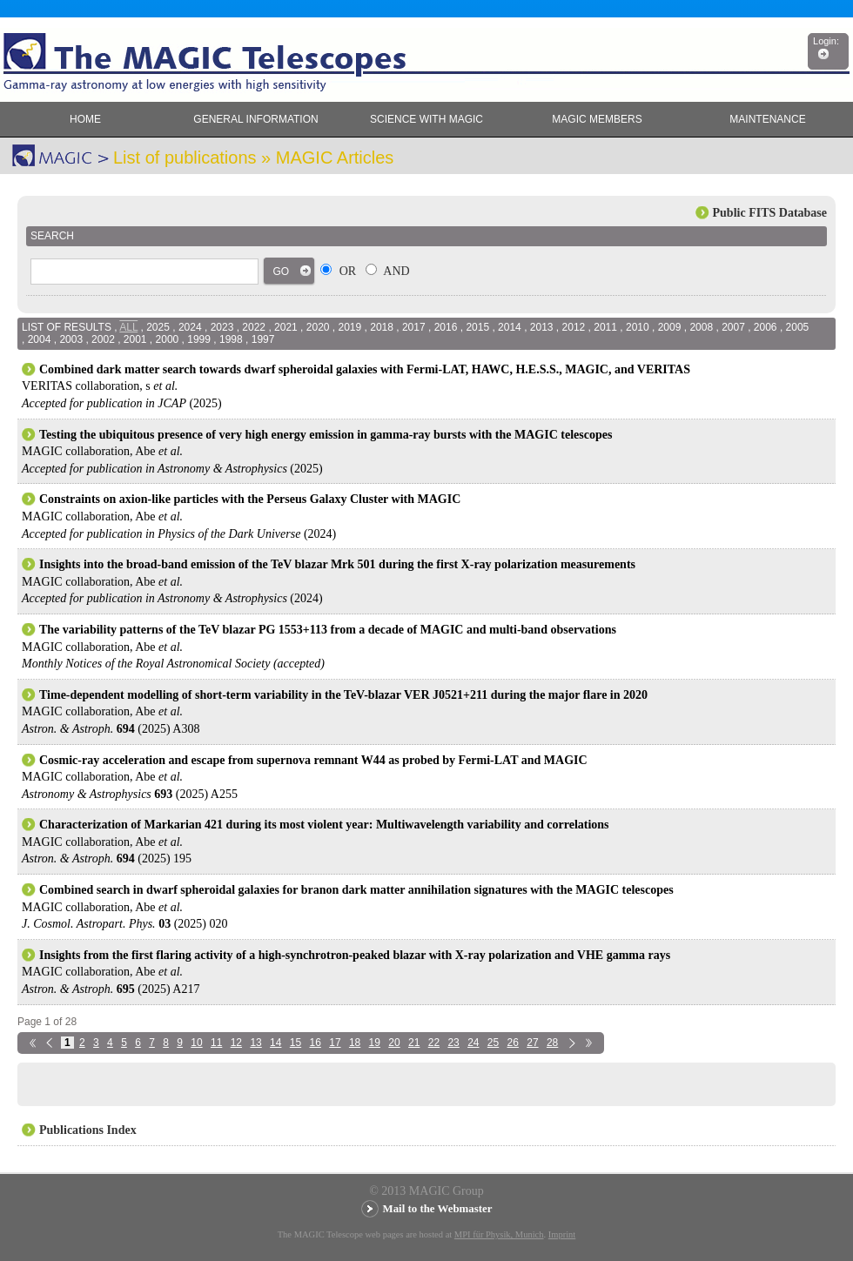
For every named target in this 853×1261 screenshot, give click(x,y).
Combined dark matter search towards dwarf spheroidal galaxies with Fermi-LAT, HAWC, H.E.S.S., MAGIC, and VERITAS (364, 369)
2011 (605, 327)
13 (255, 1042)
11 (216, 1042)
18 (354, 1042)
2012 (574, 327)
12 (236, 1042)
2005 (797, 327)
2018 (381, 327)
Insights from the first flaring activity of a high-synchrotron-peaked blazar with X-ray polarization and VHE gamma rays (354, 955)
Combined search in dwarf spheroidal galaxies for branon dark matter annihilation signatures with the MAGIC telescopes (356, 889)
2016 (446, 327)
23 (453, 1042)
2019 (350, 327)
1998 (231, 339)
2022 (253, 327)
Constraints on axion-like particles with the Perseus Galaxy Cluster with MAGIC (249, 499)
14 (275, 1042)
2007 (733, 327)
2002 (103, 339)
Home (85, 119)
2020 (318, 327)
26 (513, 1042)
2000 (167, 339)
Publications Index (88, 1130)
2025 (158, 327)
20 (394, 1042)
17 (334, 1042)
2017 (414, 327)
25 (493, 1042)
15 (295, 1042)
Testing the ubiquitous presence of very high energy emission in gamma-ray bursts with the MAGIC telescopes (325, 434)
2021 (286, 327)
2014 (509, 327)
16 (315, 1042)
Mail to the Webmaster (438, 1209)
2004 (39, 339)
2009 (670, 327)
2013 (542, 327)
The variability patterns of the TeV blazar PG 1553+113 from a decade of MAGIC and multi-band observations (327, 629)
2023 (222, 327)
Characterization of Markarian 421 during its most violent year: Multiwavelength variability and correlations (324, 824)
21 (414, 1042)
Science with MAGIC (426, 119)
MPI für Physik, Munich (499, 1234)
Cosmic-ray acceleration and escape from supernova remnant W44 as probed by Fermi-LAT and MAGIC (313, 760)
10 (196, 1042)
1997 (263, 339)
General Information (255, 119)
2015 (477, 327)
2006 (765, 327)
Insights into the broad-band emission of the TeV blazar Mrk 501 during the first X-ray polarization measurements (337, 564)
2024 (190, 327)
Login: (826, 41)
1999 (199, 339)
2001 (135, 339)
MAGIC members (596, 119)
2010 (637, 327)
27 (532, 1042)
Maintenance (767, 119)
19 (374, 1042)
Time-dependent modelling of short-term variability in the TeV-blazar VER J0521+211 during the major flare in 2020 (343, 694)
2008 (701, 327)
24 (473, 1042)
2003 (71, 339)
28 (552, 1042)
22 (434, 1042)
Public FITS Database (770, 212)
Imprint (562, 1234)
